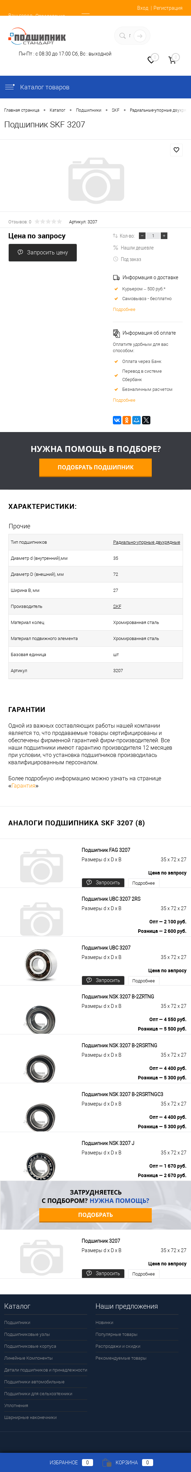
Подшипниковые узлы (27, 1334)
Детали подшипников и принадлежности (45, 1370)
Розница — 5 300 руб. (162, 1077)
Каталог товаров (36, 87)
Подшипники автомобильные (34, 1381)
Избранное (65, 1462)
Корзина (127, 1462)
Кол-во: (127, 235)
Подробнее (124, 309)
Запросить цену (42, 252)
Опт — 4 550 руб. (167, 1019)
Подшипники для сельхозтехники (38, 1393)
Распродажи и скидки (118, 1346)
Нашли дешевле (133, 247)
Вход (142, 8)
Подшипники (17, 1322)
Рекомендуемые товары (121, 1358)
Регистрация (168, 8)
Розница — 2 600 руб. (162, 931)
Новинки (104, 1322)
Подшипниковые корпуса (30, 1346)
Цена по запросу (37, 235)
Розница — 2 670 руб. (162, 1175)
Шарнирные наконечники (30, 1417)
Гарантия (23, 785)
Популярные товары (117, 1334)
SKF (117, 606)
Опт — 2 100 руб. (167, 921)
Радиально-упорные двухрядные (146, 542)
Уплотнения (16, 1405)
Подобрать (95, 1215)
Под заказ (127, 258)
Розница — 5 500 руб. (162, 1028)
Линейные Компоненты (28, 1358)
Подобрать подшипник (96, 467)
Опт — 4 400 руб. (167, 1068)
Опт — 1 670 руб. (167, 1165)
